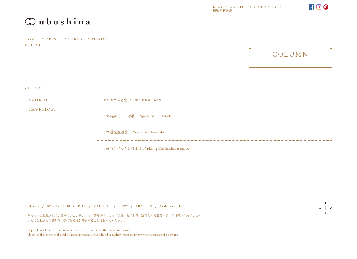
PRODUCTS (71, 39)
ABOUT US (238, 7)
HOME (31, 39)
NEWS (217, 7)
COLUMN (33, 45)
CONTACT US (265, 7)
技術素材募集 (222, 10)
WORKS (49, 39)
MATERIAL (97, 39)
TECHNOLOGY (42, 109)
